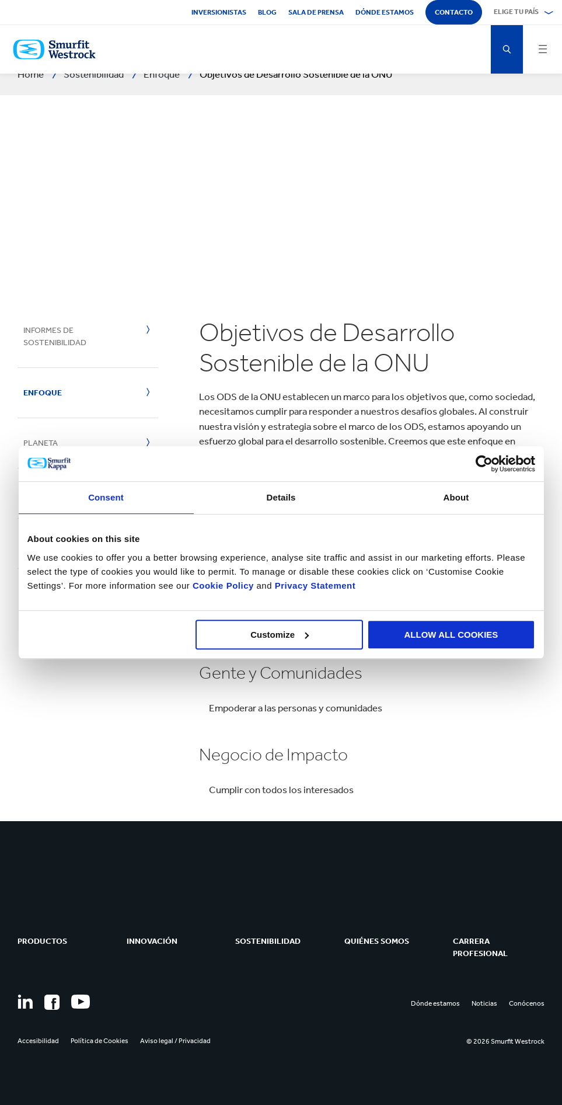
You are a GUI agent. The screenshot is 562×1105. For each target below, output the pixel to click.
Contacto (454, 12)
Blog (267, 12)
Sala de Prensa (316, 12)
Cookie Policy (223, 585)
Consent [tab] (106, 497)
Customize (279, 635)
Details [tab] (281, 497)
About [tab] (456, 497)
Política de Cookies (99, 1041)
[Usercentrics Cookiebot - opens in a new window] (484, 463)
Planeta (40, 443)
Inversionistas (218, 12)
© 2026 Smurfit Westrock (505, 1041)
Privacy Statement (313, 585)
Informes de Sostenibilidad (54, 336)
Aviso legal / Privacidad (175, 1041)
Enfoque (42, 393)
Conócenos (526, 1003)
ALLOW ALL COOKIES (451, 635)
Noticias (484, 1003)
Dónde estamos (384, 12)
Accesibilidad (38, 1041)
